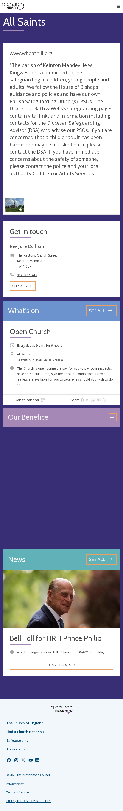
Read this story (61, 664)
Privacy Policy (15, 784)
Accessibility (16, 749)
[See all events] (101, 310)
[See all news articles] (101, 559)
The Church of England (24, 723)
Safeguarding (17, 740)
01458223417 (27, 275)
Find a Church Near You (25, 732)
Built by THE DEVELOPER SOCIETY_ (28, 801)
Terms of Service (17, 792)
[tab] (30, 400)
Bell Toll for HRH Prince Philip (55, 638)
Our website (23, 286)
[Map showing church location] (61, 488)
